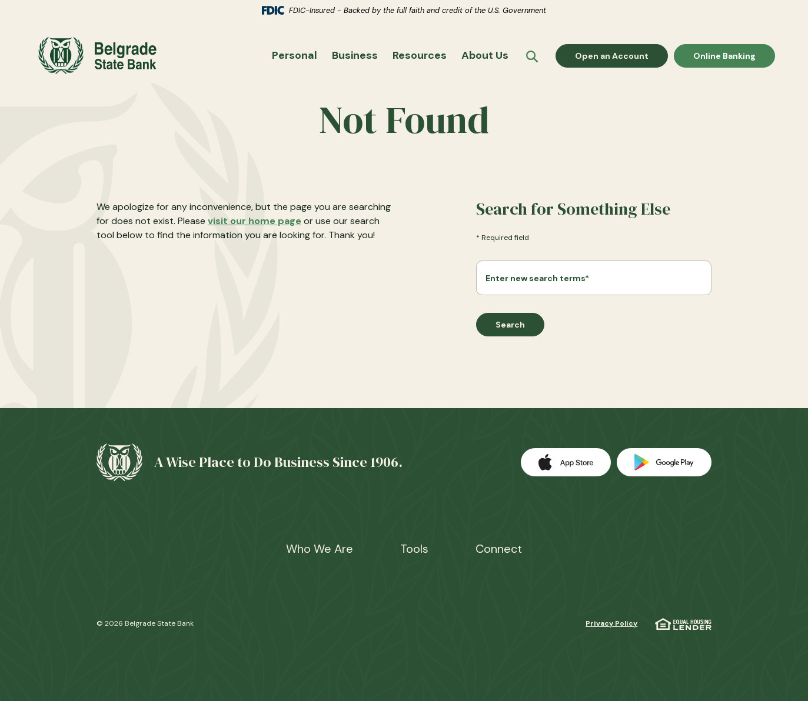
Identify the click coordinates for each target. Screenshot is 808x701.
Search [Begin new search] (510, 326)
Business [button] (355, 56)
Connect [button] (499, 548)
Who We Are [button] (319, 548)
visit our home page (254, 221)
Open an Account (621, 55)
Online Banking (724, 55)
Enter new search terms (537, 279)
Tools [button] (414, 548)
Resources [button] (420, 56)
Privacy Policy (611, 623)
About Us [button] (484, 56)
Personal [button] (294, 56)
